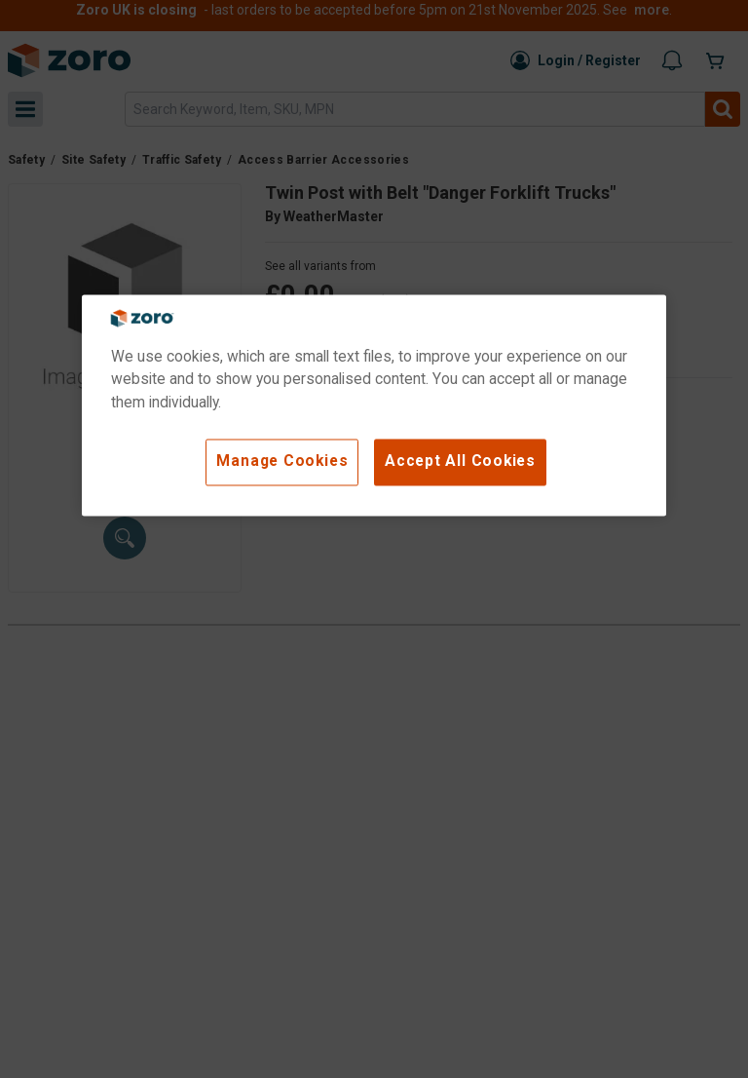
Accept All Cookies (460, 461)
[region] (374, 405)
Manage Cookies (282, 461)
